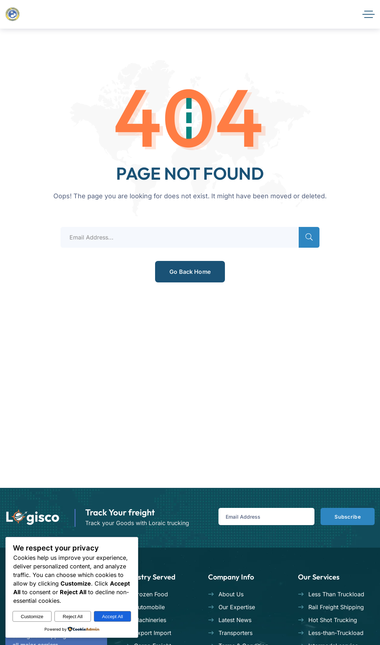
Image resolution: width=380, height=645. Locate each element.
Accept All (112, 616)
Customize (32, 616)
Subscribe (345, 517)
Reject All (73, 616)
